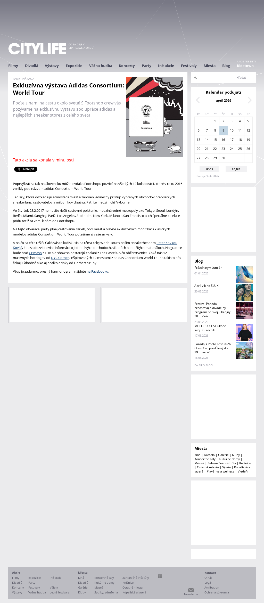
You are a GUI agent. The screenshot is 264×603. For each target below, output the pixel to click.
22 (215, 148)
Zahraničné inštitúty (222, 463)
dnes (209, 169)
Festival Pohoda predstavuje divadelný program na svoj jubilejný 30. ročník (212, 310)
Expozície (74, 65)
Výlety (226, 467)
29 (215, 158)
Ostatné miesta (208, 467)
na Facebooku (97, 271)
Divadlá (31, 65)
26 (248, 148)
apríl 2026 (223, 100)
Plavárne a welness (220, 471)
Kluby (236, 455)
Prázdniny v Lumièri (208, 267)
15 (215, 139)
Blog (226, 65)
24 (232, 148)
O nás (208, 578)
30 (223, 158)
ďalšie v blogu (204, 365)
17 (232, 139)
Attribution (211, 587)
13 (198, 139)
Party (146, 65)
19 (248, 139)
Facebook (160, 576)
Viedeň (243, 471)
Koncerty (127, 65)
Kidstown (245, 65)
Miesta (210, 65)
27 (198, 158)
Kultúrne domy (229, 459)
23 (223, 148)
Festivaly (189, 65)
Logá (207, 582)
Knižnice (245, 463)
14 (207, 139)
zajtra (236, 169)
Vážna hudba (100, 65)
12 (248, 130)
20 (198, 148)
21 (207, 148)
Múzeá (199, 463)
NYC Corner (60, 257)
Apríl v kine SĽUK (206, 285)
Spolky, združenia (106, 592)
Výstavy (52, 65)
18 (240, 139)
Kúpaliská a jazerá (134, 592)
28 (207, 158)
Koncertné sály (205, 459)
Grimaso (35, 252)
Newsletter (191, 594)
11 (240, 130)
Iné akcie (166, 65)
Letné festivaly (59, 592)
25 (240, 148)
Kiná (197, 455)
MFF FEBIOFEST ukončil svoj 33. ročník (210, 328)
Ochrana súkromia (216, 592)
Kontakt (210, 573)
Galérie (223, 455)
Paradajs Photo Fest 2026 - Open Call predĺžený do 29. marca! (213, 348)
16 (223, 139)
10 (232, 130)
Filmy (13, 65)
